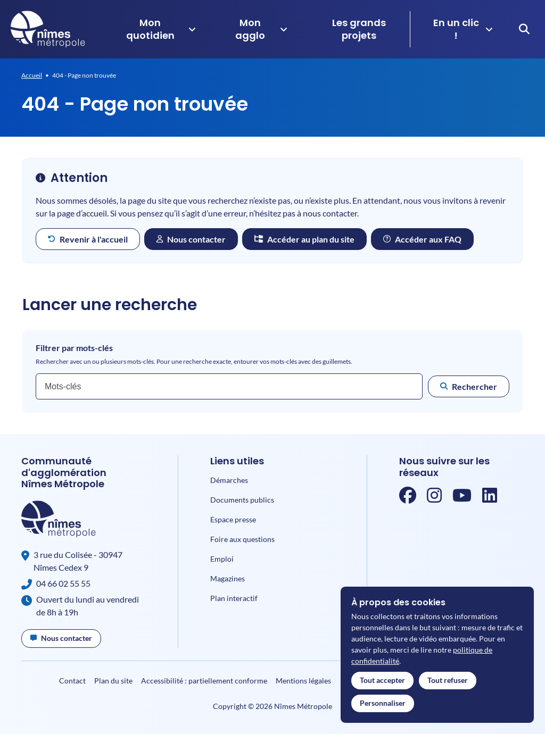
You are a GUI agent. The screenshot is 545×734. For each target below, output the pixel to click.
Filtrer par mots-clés (74, 348)
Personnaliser (383, 702)
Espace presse (233, 519)
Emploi (222, 558)
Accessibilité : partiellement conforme (204, 680)
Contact (72, 680)
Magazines (227, 578)
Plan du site (113, 680)
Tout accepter (382, 680)
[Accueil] (48, 29)
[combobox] (229, 386)
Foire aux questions (242, 539)
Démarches (229, 480)
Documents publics (242, 499)
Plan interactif (234, 598)
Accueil (31, 75)
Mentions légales (303, 680)
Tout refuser (447, 680)
